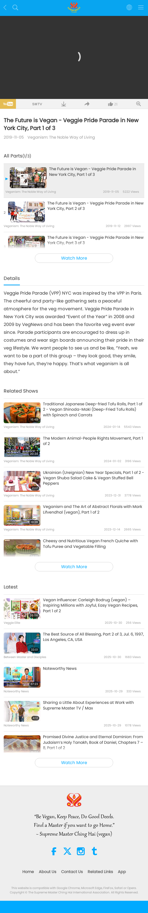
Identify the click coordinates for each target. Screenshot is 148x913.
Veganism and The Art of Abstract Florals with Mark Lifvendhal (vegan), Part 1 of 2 (92, 509)
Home (28, 872)
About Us (47, 872)
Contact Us (72, 872)
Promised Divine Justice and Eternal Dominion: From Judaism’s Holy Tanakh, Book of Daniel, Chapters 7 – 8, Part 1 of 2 (93, 742)
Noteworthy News (60, 668)
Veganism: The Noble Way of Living (61, 137)
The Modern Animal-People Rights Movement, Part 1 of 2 (93, 441)
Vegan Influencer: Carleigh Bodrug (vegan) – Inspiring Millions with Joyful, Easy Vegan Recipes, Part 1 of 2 (90, 605)
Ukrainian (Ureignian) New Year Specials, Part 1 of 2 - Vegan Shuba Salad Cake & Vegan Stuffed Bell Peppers (93, 478)
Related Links (100, 872)
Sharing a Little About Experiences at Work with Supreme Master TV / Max (88, 705)
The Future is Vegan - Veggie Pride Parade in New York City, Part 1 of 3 (92, 171)
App (122, 872)
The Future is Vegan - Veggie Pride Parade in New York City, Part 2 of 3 (95, 206)
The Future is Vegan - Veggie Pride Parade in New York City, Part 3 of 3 (95, 240)
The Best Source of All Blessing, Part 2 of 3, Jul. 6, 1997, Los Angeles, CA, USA (93, 637)
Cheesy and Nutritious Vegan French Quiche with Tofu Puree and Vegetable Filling (90, 543)
